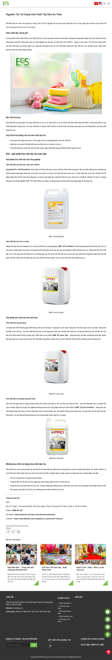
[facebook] (50, 646)
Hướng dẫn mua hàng (64, 620)
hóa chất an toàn (22, 526)
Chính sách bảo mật (66, 616)
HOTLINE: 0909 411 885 (92, 644)
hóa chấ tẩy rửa (11, 526)
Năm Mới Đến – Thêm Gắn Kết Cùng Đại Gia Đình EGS (21, 568)
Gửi (33, 645)
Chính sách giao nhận (64, 607)
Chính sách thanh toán (64, 612)
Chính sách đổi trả (65, 603)
